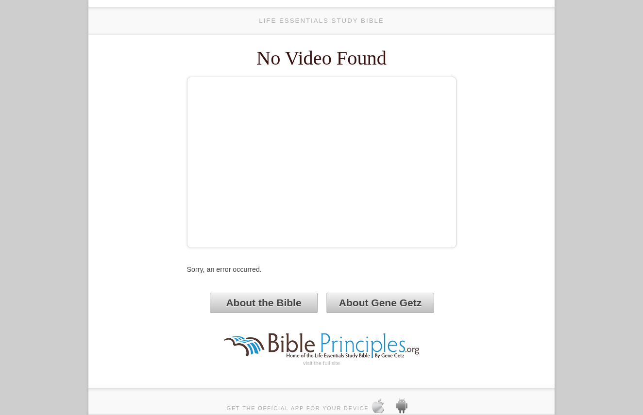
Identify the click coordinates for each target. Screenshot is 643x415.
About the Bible (263, 302)
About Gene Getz (380, 302)
